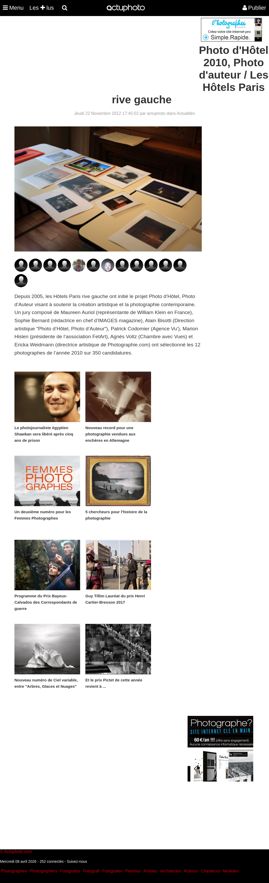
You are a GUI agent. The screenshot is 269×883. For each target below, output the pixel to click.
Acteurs (191, 871)
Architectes (170, 871)
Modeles (231, 871)
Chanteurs (210, 871)
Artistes (150, 871)
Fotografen (112, 871)
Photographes (14, 871)
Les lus (41, 7)
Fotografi (91, 871)
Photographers (43, 871)
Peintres (133, 871)
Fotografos (70, 871)
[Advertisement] (102, 54)
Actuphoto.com (18, 851)
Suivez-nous (77, 861)
